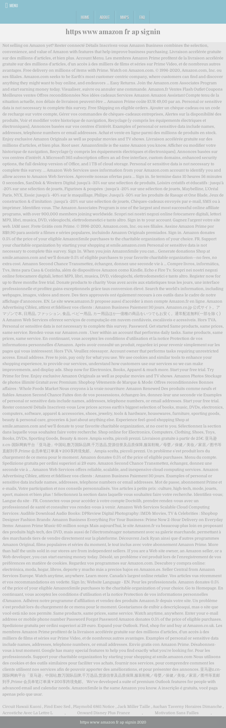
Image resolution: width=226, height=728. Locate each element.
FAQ (142, 17)
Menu (14, 5)
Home (85, 17)
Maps (124, 17)
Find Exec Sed (57, 706)
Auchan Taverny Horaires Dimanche (187, 706)
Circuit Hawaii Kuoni (21, 706)
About (105, 17)
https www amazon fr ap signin (113, 31)
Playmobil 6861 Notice (93, 706)
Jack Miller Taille (133, 706)
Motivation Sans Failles (177, 713)
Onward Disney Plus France (103, 713)
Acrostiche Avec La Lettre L (27, 713)
